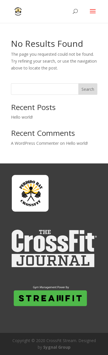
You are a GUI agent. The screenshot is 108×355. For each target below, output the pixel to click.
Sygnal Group (57, 347)
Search (88, 89)
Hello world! (22, 117)
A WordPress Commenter (35, 143)
